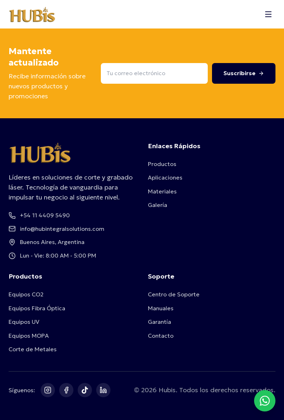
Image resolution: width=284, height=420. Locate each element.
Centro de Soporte (174, 294)
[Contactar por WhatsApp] (264, 400)
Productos (162, 163)
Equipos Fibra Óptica (37, 308)
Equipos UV (24, 321)
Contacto (161, 335)
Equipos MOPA (29, 335)
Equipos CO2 (26, 294)
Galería (157, 204)
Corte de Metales (33, 349)
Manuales (161, 308)
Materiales (162, 191)
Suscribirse (243, 73)
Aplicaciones (165, 177)
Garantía (159, 321)
